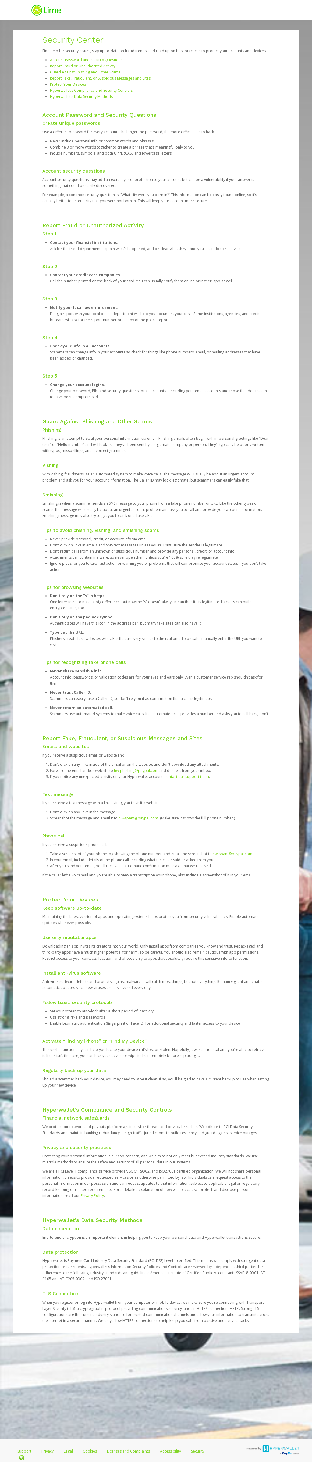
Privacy (47, 1451)
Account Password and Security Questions (86, 60)
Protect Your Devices (68, 84)
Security (197, 1451)
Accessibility (170, 1451)
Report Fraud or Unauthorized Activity (82, 66)
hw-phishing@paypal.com (136, 770)
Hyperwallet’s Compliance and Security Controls (91, 90)
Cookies (90, 1451)
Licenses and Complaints (129, 1451)
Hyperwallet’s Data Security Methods (81, 96)
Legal (68, 1451)
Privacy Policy (92, 1195)
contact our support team (187, 776)
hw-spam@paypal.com (138, 818)
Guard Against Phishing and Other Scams (85, 72)
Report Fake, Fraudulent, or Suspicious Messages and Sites (100, 78)
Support (24, 1451)
